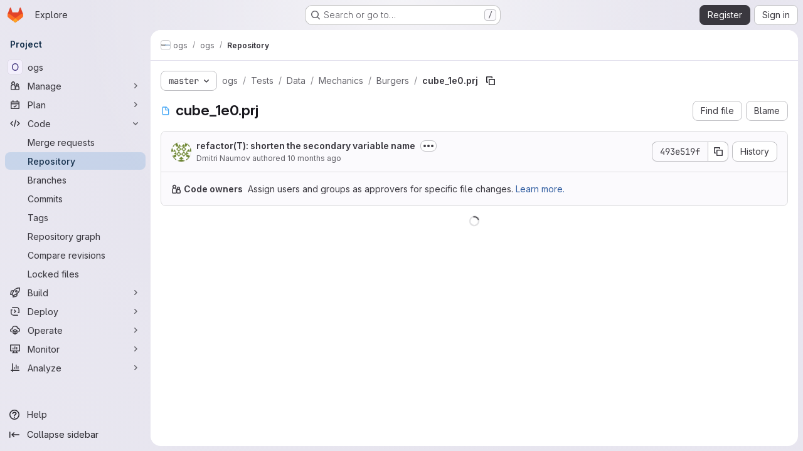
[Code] (75, 123)
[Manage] (75, 86)
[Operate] (75, 330)
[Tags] (75, 217)
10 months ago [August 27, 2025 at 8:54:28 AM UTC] (314, 158)
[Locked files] (75, 274)
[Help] (75, 414)
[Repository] (75, 161)
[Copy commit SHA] (718, 152)
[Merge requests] (75, 142)
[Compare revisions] (75, 255)
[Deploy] (75, 311)
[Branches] (75, 180)
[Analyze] (75, 367)
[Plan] (75, 104)
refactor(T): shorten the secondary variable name (305, 145)
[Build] (75, 292)
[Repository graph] (75, 236)
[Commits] (75, 198)
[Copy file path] (491, 81)
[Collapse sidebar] (75, 434)
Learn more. (540, 189)
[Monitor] (75, 349)
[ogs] (75, 67)
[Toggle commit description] (428, 146)
